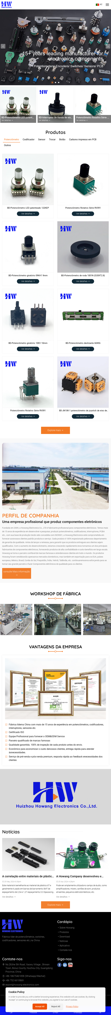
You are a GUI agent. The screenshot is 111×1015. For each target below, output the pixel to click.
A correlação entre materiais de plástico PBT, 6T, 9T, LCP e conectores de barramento (27, 878)
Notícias (64, 943)
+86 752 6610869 (14, 982)
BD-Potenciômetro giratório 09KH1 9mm (28, 275)
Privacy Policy (72, 1006)
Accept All (40, 1006)
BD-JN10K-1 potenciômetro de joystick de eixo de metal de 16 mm (83, 410)
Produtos (64, 934)
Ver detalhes (28, 214)
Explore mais (55, 430)
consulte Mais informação (16, 575)
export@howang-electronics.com (22, 986)
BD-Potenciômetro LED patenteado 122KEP (28, 208)
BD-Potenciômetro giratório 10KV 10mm (28, 343)
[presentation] (3, 46)
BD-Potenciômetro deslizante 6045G (83, 343)
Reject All (55, 1006)
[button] (52, 82)
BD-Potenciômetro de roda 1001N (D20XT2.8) (83, 275)
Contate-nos (66, 952)
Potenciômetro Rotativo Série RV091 (83, 208)
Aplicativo (65, 947)
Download (65, 938)
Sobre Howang (67, 929)
